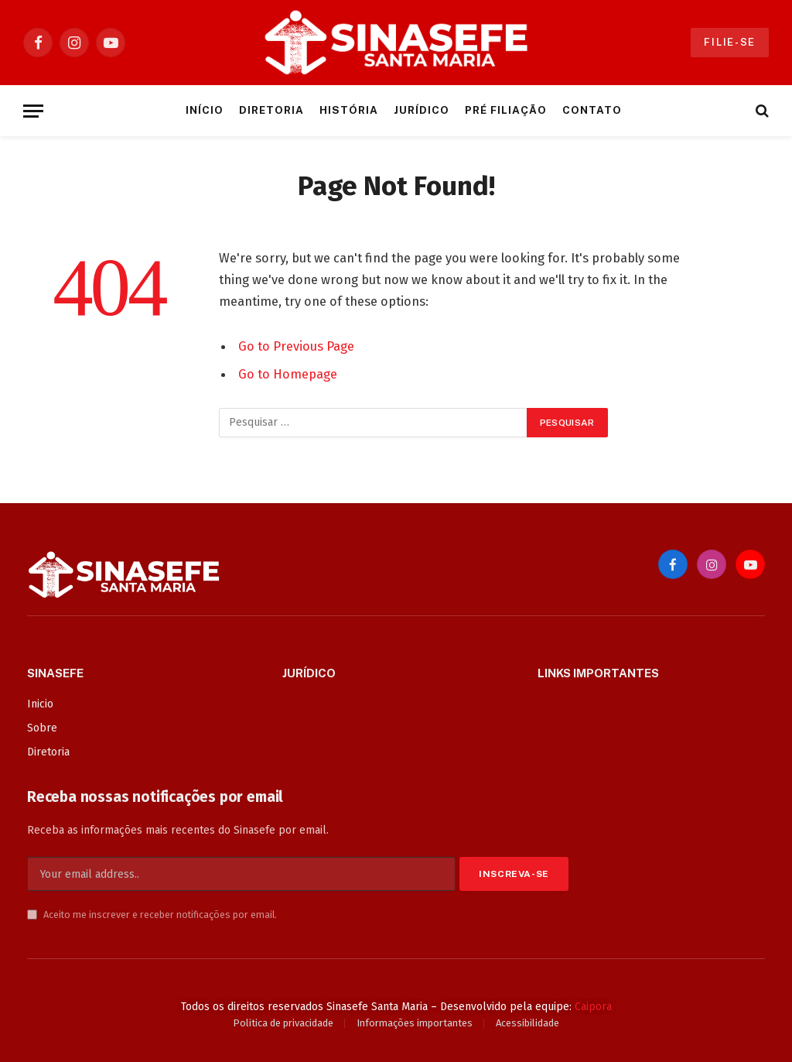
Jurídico (421, 110)
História (348, 110)
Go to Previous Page (296, 346)
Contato (592, 110)
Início (205, 110)
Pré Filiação (505, 110)
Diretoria (271, 110)
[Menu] (33, 111)
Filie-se (730, 42)
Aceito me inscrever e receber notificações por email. (152, 914)
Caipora (593, 1006)
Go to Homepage (287, 374)
